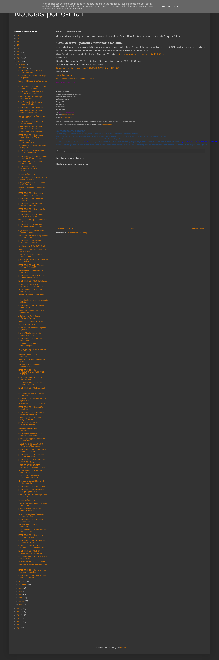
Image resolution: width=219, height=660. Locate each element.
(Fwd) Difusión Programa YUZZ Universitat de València (30, 434)
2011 (19, 618)
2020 (19, 48)
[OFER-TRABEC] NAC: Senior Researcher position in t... (29, 242)
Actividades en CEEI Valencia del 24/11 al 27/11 (30, 271)
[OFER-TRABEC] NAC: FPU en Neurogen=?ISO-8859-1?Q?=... (31, 226)
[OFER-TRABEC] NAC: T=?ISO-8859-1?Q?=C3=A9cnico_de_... (32, 461)
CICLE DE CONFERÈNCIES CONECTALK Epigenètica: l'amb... (32, 466)
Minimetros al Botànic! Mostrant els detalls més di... (31, 482)
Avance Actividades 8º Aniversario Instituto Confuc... (31, 296)
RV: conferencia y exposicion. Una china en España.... (31, 345)
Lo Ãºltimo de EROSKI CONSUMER (31, 246)
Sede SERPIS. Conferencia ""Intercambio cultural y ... (29, 477)
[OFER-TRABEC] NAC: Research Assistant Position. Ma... (30, 215)
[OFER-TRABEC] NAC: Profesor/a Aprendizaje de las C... (31, 71)
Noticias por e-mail (49, 13)
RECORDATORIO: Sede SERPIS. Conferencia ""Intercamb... (31, 445)
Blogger (123, 648)
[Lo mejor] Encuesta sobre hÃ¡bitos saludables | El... (31, 184)
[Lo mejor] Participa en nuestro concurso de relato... (29, 510)
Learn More (165, 6)
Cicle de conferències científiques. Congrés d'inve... (31, 98)
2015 (19, 61)
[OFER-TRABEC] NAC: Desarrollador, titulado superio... (32, 306)
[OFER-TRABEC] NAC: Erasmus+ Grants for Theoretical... (31, 413)
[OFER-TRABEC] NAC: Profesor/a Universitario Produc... (31, 205)
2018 (19, 52)
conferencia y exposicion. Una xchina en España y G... (32, 350)
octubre (22, 582)
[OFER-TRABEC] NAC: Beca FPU (31, 107)
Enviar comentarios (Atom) (77, 233)
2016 (19, 58)
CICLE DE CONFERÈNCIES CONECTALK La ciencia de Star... (32, 285)
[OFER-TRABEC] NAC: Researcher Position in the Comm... (31, 541)
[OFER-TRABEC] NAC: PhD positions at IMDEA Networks (32, 178)
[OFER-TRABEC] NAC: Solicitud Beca (32, 281)
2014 (19, 609)
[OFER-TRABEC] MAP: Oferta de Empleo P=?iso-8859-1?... (30, 92)
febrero (22, 601)
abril (20, 595)
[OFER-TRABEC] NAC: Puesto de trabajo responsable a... (31, 491)
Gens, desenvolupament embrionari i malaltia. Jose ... (32, 162)
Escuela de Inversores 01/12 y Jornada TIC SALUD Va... (33, 236)
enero (21, 604)
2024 (19, 42)
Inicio (133, 229)
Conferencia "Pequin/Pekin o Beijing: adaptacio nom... (32, 77)
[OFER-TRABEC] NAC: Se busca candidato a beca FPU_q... (30, 136)
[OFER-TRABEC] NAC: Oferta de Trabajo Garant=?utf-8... (30, 122)
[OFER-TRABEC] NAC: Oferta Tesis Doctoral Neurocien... (31, 424)
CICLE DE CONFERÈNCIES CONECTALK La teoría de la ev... (31, 547)
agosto (21, 588)
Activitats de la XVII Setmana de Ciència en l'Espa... (30, 317)
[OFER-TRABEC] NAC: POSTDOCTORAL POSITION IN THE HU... (31, 372)
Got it (175, 6)
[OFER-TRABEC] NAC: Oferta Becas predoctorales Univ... (32, 571)
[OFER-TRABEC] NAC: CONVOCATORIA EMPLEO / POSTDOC (30, 169)
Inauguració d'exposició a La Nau (30, 321)
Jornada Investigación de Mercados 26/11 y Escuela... (31, 378)
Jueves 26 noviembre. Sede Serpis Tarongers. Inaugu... (31, 231)
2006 (19, 628)
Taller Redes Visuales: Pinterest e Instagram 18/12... (30, 103)
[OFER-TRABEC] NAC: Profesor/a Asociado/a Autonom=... (31, 152)
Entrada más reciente (65, 229)
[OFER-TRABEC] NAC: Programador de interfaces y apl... (32, 389)
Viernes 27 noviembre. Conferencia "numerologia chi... (31, 189)
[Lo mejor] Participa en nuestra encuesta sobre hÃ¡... (29, 334)
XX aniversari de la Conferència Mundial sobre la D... (30, 384)
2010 (19, 622)
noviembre (23, 68)
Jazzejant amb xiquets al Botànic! (30, 132)
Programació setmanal (26, 174)
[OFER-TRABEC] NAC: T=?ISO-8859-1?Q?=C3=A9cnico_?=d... (32, 277)
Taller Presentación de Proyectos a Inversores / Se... (31, 515)
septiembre (23, 585)
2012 (19, 615)
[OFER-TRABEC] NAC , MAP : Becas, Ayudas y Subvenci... (32, 450)
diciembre (22, 64)
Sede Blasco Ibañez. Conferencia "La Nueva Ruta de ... (32, 531)
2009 (19, 625)
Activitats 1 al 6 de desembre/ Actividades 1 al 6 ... (29, 141)
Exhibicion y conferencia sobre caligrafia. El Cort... (29, 419)
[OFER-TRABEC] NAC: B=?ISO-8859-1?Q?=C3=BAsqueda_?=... (32, 157)
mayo (21, 591)
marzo (21, 598)
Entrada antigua (198, 229)
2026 (19, 35)
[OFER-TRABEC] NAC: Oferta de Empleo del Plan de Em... (30, 536)
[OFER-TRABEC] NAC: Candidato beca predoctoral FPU (31, 112)
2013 (19, 612)
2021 (19, 45)
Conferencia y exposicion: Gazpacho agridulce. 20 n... (32, 329)
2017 (19, 55)
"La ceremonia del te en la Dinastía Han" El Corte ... (31, 255)
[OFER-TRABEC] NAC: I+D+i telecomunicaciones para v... (30, 552)
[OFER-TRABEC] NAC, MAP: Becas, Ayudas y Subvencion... (32, 87)
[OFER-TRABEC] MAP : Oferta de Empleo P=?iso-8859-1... (31, 266)
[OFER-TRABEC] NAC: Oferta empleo (32, 486)
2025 (19, 38)
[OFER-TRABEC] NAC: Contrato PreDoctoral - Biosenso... (30, 194)
